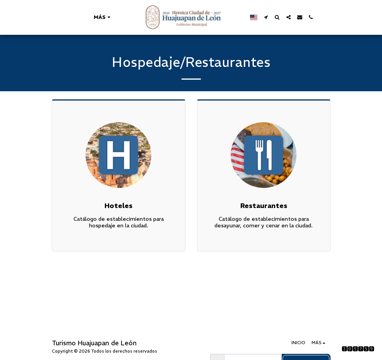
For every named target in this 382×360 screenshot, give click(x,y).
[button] (266, 17)
